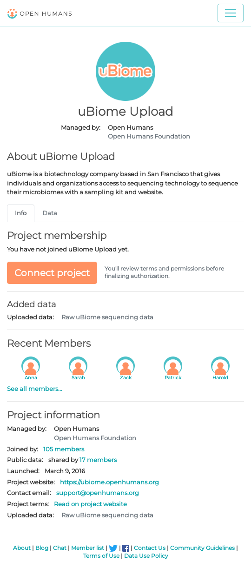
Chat (59, 548)
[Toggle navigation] (231, 13)
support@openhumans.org (97, 492)
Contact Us (149, 548)
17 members (98, 459)
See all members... (34, 388)
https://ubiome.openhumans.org (109, 482)
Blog (41, 548)
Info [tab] (20, 213)
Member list (87, 548)
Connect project (52, 272)
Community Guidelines (202, 548)
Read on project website (90, 504)
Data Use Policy (146, 556)
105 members (63, 449)
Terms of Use (101, 556)
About (22, 548)
